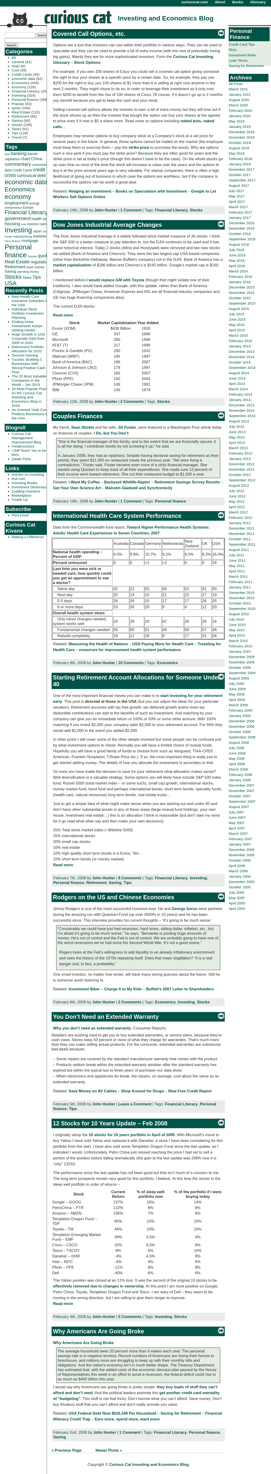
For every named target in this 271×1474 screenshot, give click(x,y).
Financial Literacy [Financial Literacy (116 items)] (26, 212)
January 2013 (240, 459)
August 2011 (239, 550)
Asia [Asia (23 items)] (7, 154)
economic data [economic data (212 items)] (26, 182)
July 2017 (236, 191)
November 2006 (241, 855)
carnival (18, 62)
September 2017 (242, 180)
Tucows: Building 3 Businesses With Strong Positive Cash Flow (28, 365)
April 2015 (237, 330)
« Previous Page (66, 1450)
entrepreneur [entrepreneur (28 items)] (13, 207)
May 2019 (237, 121)
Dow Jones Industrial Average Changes (107, 224)
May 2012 (237, 501)
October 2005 (240, 887)
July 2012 (236, 491)
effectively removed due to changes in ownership (98, 1286)
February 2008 (240, 775)
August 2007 (239, 807)
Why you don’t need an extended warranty (92, 1028)
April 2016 (237, 266)
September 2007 (242, 801)
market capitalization (72, 265)
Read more (63, 315)
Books (237, 2)
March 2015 (238, 335)
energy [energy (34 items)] (34, 203)
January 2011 (240, 587)
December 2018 (241, 132)
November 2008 (241, 726)
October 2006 (240, 860)
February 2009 (240, 710)
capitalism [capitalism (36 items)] (12, 159)
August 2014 (239, 373)
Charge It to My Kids (123, 989)
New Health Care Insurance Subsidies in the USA (30, 301)
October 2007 (240, 796)
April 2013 (237, 443)
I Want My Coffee (84, 482)
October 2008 (240, 732)
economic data (23, 79)
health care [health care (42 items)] (41, 219)
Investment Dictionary (29, 487)
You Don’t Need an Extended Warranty (106, 1016)
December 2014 (241, 351)
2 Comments (132, 401)
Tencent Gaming (25, 355)
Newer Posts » (108, 1450)
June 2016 (237, 255)
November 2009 (241, 662)
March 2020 (238, 105)
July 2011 (236, 555)
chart (16, 66)
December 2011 (241, 528)
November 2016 (241, 228)
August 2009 (239, 678)
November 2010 (241, 598)
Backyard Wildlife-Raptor (127, 482)
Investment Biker (84, 989)
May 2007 (237, 823)
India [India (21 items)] (23, 224)
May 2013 (237, 437)
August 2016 (239, 244)
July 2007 (236, 812)
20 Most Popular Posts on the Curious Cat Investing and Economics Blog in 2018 (30, 397)
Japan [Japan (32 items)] (37, 231)
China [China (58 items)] (36, 158)
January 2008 (240, 780)
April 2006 (237, 866)
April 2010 (237, 635)
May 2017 (237, 196)
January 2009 (240, 716)
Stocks (17, 125)
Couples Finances (78, 416)
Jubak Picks (21, 459)
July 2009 (236, 684)
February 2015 (240, 341)
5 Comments (129, 1316)
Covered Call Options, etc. (89, 34)
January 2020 (240, 116)
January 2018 (240, 164)
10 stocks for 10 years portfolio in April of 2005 (132, 1135)
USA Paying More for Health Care (162, 644)
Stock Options (87, 62)
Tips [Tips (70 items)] (36, 277)
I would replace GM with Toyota (115, 280)
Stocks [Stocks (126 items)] (13, 277)
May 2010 (237, 630)
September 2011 (242, 544)
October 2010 (240, 603)
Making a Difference (28, 537)
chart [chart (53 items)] (25, 158)
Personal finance (25, 100)
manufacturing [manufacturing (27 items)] (22, 236)
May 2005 (237, 898)
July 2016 (236, 250)
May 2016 (237, 260)
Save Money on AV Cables (93, 1091)
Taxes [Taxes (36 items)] (27, 277)
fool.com (18, 479)
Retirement (20, 116)
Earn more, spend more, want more (127, 1419)
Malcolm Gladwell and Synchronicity (138, 488)
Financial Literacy (26, 91)
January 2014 (240, 400)
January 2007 (240, 844)
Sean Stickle (82, 427)
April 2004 (237, 908)
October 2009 (240, 667)
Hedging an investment (90, 191)
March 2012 (238, 512)
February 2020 (240, 110)
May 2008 (237, 759)
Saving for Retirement (181, 1413)
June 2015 (237, 319)
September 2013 (242, 416)
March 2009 (238, 705)
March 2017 (238, 207)
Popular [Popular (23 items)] (32, 256)
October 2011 (240, 539)
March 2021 (238, 89)
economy (19, 87)
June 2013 (237, 432)
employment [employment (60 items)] (16, 202)
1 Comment (131, 210)
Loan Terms (238, 60)
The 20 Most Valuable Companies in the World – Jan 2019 (29, 380)
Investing (19, 95)
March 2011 (238, 576)
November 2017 (241, 169)
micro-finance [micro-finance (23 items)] (13, 241)
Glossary (258, 2)
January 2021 (240, 94)
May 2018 (237, 153)
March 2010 (238, 641)
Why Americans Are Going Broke (98, 1331)
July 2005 (236, 892)
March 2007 (238, 833)
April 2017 (237, 202)
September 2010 (242, 609)
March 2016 (238, 271)
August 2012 (239, 485)
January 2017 (240, 218)
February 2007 (240, 839)
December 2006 (241, 850)
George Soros (184, 909)
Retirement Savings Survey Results (187, 482)
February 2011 (240, 582)
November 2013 (241, 410)
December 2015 (241, 287)
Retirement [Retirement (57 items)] (15, 267)
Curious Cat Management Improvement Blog (26, 438)
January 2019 (240, 127)
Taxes (16, 129)
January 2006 (240, 876)
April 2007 (237, 828)
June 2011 (237, 560)
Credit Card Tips (242, 44)
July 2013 (236, 426)
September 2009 (242, 673)
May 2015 (237, 325)
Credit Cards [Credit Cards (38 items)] (22, 170)
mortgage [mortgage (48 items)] (29, 240)
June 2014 (237, 378)
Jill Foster (127, 427)
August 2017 (239, 185)
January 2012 (240, 523)
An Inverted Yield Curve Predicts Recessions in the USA (31, 414)
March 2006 (238, 871)
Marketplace (21, 495)
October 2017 (240, 175)
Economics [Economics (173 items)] (20, 189)
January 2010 (240, 651)
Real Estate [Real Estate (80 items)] (17, 261)
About (220, 2)
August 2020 (239, 100)
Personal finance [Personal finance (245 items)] (18, 251)
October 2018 (240, 143)
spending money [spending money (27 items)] (28, 271)
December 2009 (241, 657)
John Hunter (105, 210)
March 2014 (238, 389)
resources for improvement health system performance (130, 650)
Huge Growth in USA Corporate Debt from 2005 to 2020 (28, 338)
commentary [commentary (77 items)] (18, 164)
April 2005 (237, 903)
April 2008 (237, 764)
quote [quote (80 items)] (44, 255)
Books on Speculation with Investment (151, 191)
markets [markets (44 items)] (39, 236)
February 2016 (240, 276)
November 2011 (241, 534)
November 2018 (241, 137)
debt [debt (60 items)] (41, 175)
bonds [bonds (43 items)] (33, 154)
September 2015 (242, 303)
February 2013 (240, 453)
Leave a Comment (134, 1104)
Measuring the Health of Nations (98, 644)
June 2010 (237, 625)
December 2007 (241, 785)
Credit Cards (22, 74)
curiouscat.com (194, 2)
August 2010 (239, 614)
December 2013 (241, 405)
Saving (17, 120)
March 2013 (238, 448)
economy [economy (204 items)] (18, 196)
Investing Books (24, 483)
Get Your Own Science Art (77, 488)
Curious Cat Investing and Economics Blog (149, 1464)
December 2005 (241, 882)
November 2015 (241, 293)
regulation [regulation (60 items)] (40, 261)
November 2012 (241, 469)
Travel (16, 137)
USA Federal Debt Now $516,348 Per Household (112, 1413)
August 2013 (239, 421)
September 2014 (242, 368)
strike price (139, 147)
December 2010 (241, 592)
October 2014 (240, 362)
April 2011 (237, 571)
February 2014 (240, 394)
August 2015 (239, 309)
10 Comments (131, 663)
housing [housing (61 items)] (12, 223)
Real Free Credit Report (190, 1091)
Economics (20, 83)
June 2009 (237, 689)
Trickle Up (20, 500)
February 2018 (240, 159)
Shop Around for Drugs (142, 1091)
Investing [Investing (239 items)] (18, 230)
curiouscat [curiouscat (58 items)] (26, 175)
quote (16, 108)
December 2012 (241, 464)
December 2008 (241, 721)
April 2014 (237, 384)
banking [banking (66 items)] (19, 153)
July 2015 (236, 314)
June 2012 (237, 496)
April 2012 (237, 507)
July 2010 (236, 619)
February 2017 (240, 212)
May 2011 (237, 566)
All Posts (236, 84)
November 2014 (241, 357)
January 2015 (240, 346)
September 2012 (242, 480)
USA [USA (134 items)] (11, 283)
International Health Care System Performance (117, 516)
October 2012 (240, 475)
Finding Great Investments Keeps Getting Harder (27, 326)
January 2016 (240, 282)
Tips (15, 133)
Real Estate (21, 112)
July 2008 (236, 748)
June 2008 (237, 753)
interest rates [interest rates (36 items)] (37, 224)
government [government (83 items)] (18, 218)
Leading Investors (26, 491)
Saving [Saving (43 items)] (10, 271)
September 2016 (242, 239)
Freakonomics (23, 446)
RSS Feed (20, 515)
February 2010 (240, 646)
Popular (18, 104)
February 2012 (240, 518)
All (14, 58)
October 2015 (240, 298)
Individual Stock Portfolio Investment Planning (28, 313)
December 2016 (241, 223)
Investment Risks (242, 55)
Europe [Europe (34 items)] (28, 207)
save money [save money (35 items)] (35, 267)
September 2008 (242, 737)
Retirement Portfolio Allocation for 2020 (28, 349)
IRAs (233, 50)
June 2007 (237, 817)
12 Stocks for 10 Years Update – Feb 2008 (110, 1123)
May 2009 (237, 694)
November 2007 (241, 791)
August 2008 (239, 742)
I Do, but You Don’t (111, 433)
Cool (15, 70)
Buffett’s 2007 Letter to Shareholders (180, 989)
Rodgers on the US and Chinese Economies (113, 897)
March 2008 (238, 769)
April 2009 (237, 700)
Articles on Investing (28, 474)
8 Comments (129, 878)
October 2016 (240, 234)
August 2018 (239, 148)
